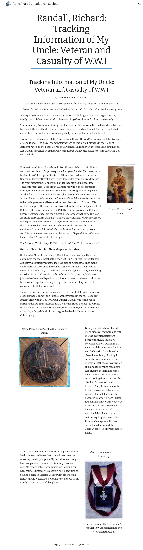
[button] (139, 4)
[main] (71, 41)
